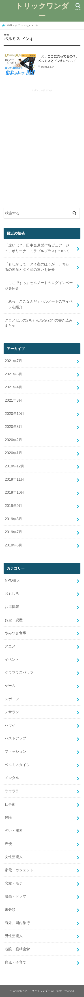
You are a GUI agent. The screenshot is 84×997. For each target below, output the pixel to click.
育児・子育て (15, 962)
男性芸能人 (14, 936)
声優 (8, 844)
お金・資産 (14, 620)
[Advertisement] (42, 149)
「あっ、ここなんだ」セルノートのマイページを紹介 (39, 304)
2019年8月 (13, 519)
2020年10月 (14, 414)
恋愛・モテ (14, 883)
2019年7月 (13, 532)
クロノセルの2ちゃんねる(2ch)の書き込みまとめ (39, 323)
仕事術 (10, 804)
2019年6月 (13, 545)
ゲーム (10, 686)
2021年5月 (13, 374)
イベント (12, 659)
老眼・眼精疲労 (17, 949)
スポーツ (12, 699)
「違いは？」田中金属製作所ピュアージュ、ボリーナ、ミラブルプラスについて (37, 248)
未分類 (10, 909)
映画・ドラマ (15, 896)
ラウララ (12, 791)
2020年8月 (13, 427)
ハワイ (10, 725)
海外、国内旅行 (17, 923)
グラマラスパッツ (19, 672)
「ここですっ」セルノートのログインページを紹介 (39, 285)
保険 (8, 817)
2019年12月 (14, 466)
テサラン (12, 712)
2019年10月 (14, 492)
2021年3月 (13, 400)
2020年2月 (13, 440)
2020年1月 (13, 453)
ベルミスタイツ (17, 765)
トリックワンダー (42, 10)
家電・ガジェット (19, 870)
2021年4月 (13, 387)
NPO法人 (12, 580)
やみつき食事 (15, 633)
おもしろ (12, 593)
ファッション (15, 751)
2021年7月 (13, 361)
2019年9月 (13, 506)
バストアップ (15, 738)
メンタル (12, 778)
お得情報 (12, 607)
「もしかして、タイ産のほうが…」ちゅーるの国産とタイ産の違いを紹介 (39, 267)
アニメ (10, 646)
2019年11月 (14, 479)
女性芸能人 (14, 857)
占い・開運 (14, 830)
